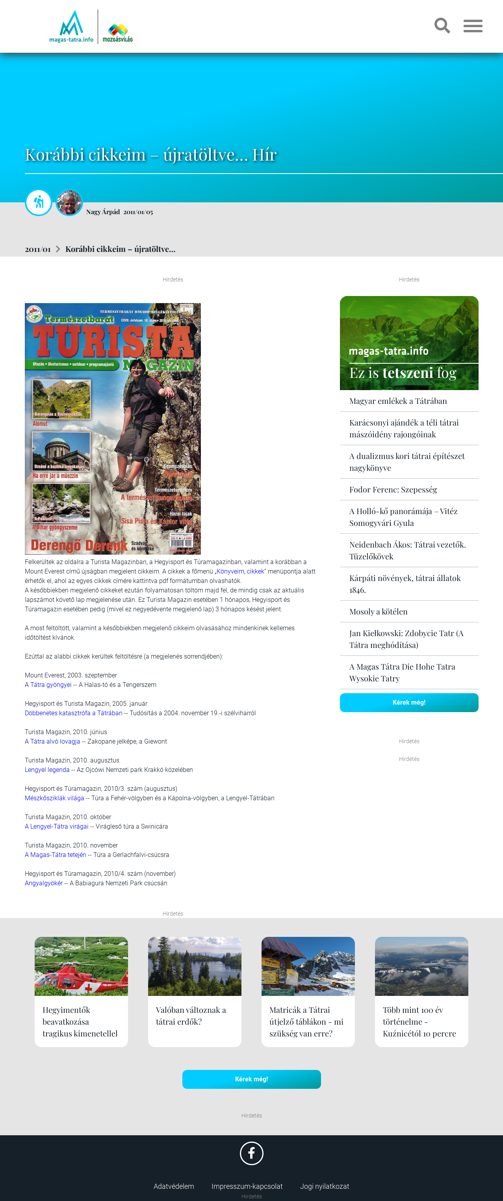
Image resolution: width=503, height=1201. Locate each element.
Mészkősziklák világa (54, 798)
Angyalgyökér (44, 883)
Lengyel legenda (47, 770)
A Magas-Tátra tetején (55, 855)
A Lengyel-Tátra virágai (57, 826)
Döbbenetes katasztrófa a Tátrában (74, 713)
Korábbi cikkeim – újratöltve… (120, 248)
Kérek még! (409, 702)
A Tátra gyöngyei (48, 684)
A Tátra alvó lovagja (52, 741)
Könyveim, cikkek (240, 571)
